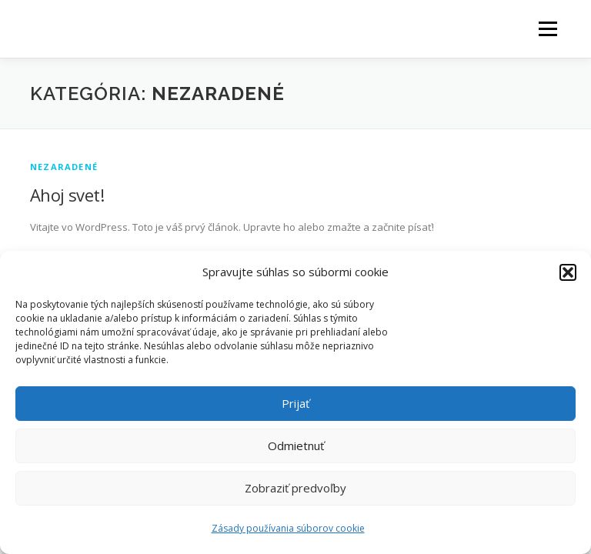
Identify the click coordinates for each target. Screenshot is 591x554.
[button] (568, 272)
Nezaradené (64, 166)
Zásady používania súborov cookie (288, 528)
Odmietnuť (296, 445)
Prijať (295, 403)
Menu (547, 28)
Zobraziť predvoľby (295, 488)
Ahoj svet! (67, 194)
